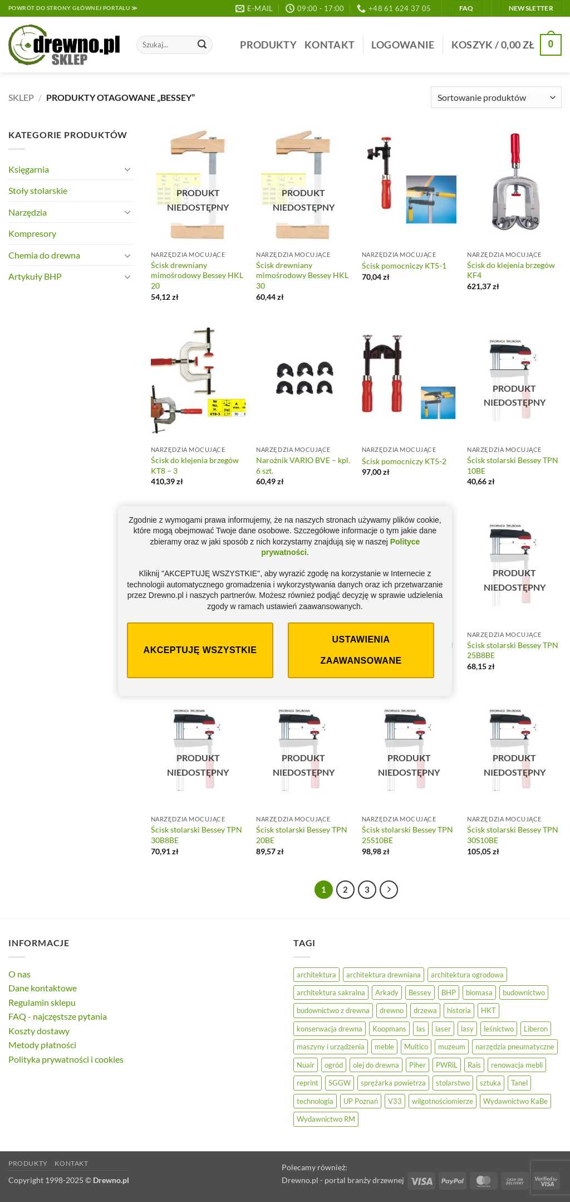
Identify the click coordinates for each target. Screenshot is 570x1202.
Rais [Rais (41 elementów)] (474, 1064)
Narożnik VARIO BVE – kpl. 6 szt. (303, 465)
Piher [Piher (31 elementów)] (417, 1064)
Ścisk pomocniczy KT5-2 (404, 461)
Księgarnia (28, 169)
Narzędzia (27, 212)
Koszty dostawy (39, 1030)
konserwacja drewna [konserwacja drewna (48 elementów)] (329, 1028)
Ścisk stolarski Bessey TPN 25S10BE (407, 835)
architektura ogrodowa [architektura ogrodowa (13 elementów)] (467, 974)
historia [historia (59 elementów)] (459, 1010)
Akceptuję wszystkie (200, 650)
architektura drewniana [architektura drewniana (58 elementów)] (383, 974)
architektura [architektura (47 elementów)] (316, 974)
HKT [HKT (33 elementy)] (488, 1010)
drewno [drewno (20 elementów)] (392, 1010)
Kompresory (32, 233)
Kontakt (329, 45)
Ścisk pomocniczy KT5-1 (404, 265)
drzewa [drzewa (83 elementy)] (425, 1010)
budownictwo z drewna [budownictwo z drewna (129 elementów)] (333, 1010)
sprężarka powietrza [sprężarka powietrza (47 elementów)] (393, 1082)
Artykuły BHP (35, 276)
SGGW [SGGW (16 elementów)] (339, 1082)
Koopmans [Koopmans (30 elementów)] (389, 1028)
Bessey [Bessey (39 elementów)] (420, 992)
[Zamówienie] (496, 97)
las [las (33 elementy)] (420, 1028)
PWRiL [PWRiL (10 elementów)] (447, 1064)
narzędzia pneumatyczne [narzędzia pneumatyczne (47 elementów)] (514, 1046)
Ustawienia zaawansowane (360, 650)
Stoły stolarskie (37, 190)
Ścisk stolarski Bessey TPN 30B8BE (196, 835)
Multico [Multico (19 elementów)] (416, 1046)
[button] (402, 45)
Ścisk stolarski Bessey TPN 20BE (301, 835)
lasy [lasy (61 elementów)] (467, 1028)
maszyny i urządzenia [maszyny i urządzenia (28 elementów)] (331, 1046)
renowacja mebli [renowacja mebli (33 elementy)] (517, 1064)
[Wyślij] (202, 45)
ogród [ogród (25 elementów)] (334, 1064)
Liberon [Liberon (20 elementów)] (536, 1028)
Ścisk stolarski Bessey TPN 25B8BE (512, 650)
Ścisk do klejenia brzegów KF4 (511, 270)
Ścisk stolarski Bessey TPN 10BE (512, 465)
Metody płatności (42, 1044)
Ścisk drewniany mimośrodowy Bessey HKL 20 (197, 275)
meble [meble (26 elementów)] (384, 1046)
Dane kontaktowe (42, 987)
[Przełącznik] (127, 169)
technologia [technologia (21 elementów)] (315, 1101)
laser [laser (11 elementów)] (443, 1028)
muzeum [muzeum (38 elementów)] (451, 1046)
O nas (19, 974)
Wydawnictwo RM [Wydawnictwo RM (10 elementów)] (326, 1119)
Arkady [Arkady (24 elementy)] (387, 992)
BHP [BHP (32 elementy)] (448, 992)
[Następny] (389, 889)
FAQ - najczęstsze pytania (57, 1016)
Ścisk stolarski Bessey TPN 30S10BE (512, 835)
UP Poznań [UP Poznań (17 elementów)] (360, 1101)
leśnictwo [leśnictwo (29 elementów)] (499, 1028)
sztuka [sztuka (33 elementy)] (490, 1082)
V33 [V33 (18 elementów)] (395, 1101)
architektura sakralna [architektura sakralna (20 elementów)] (331, 992)
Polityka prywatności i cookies (66, 1059)
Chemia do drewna (44, 255)
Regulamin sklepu (42, 1002)
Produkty (268, 45)
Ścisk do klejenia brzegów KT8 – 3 (195, 465)
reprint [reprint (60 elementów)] (307, 1082)
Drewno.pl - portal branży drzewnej (343, 1180)
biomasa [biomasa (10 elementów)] (479, 992)
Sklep (21, 97)
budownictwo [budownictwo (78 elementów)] (524, 992)
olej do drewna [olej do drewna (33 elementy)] (376, 1064)
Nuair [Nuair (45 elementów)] (306, 1064)
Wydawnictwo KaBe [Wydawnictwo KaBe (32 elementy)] (515, 1101)
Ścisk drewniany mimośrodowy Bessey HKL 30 (302, 275)
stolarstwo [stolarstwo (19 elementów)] (453, 1082)
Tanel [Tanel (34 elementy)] (519, 1082)
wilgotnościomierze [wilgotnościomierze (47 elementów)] (442, 1101)
